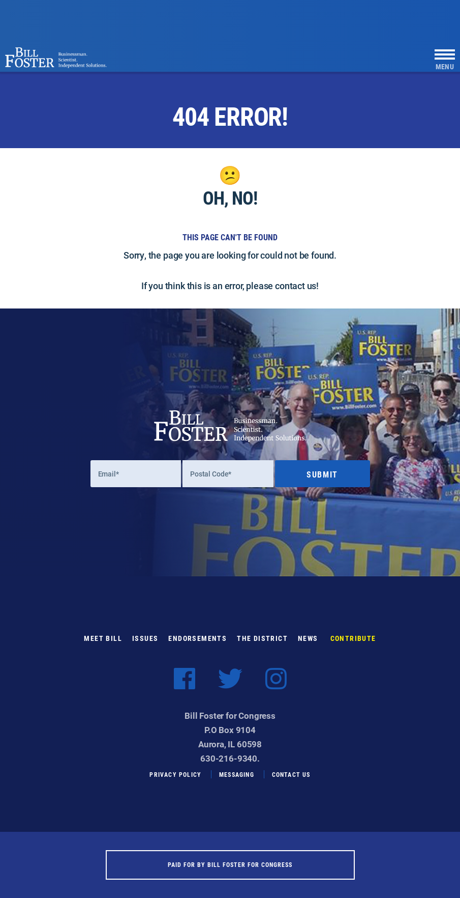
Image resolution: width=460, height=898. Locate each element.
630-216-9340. (230, 758)
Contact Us (291, 774)
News (308, 638)
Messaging (236, 774)
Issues (145, 638)
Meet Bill (103, 638)
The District (262, 638)
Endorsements (197, 638)
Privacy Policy (175, 774)
